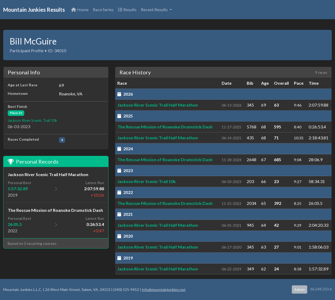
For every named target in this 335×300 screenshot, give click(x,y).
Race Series (103, 9)
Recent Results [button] (155, 9)
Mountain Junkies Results (34, 9)
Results (127, 9)
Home (80, 9)
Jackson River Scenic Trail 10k (32, 120)
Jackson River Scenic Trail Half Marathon (157, 104)
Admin (299, 289)
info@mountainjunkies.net (164, 289)
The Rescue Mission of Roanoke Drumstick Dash (165, 126)
